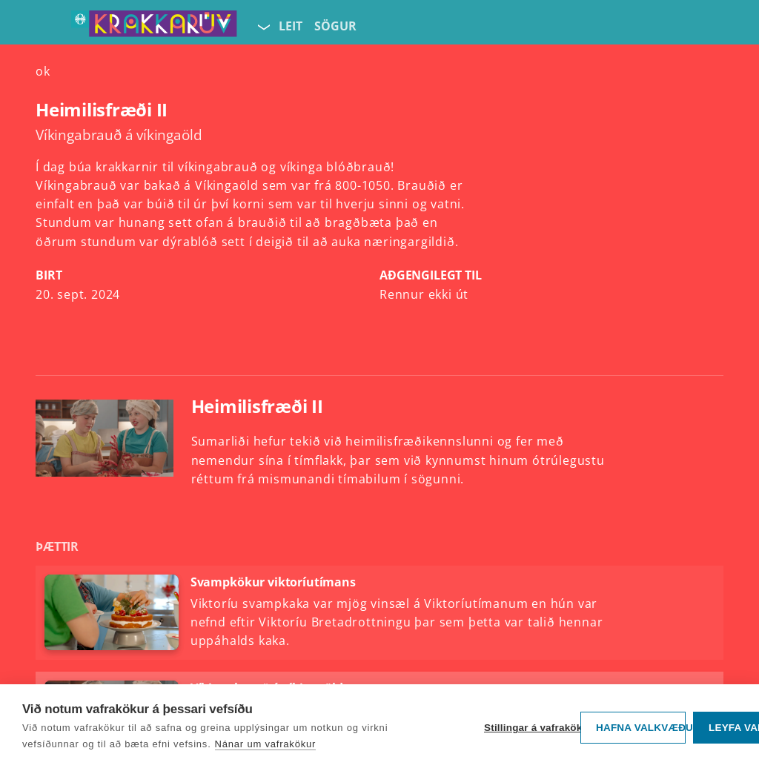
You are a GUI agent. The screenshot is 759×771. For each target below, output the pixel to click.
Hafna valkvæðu (641, 727)
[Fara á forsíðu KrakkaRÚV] (154, 26)
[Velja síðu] (262, 26)
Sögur (335, 26)
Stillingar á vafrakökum (528, 727)
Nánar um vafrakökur (265, 744)
